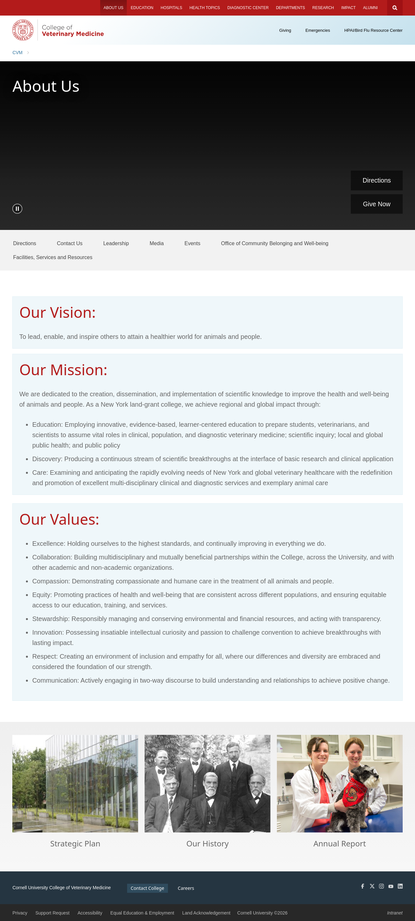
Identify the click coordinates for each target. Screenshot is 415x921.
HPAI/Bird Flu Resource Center (373, 30)
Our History (207, 843)
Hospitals (171, 8)
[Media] (157, 243)
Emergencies (317, 30)
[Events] (192, 243)
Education (142, 8)
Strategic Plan (75, 843)
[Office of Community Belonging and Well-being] (275, 243)
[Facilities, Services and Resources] (53, 257)
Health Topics (205, 8)
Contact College (147, 888)
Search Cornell (395, 8)
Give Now (377, 204)
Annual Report (340, 843)
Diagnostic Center (247, 8)
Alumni (370, 8)
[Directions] (24, 243)
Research (323, 8)
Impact (348, 8)
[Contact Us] (70, 243)
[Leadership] (116, 243)
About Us (113, 8)
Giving (285, 30)
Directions (376, 180)
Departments (290, 8)
